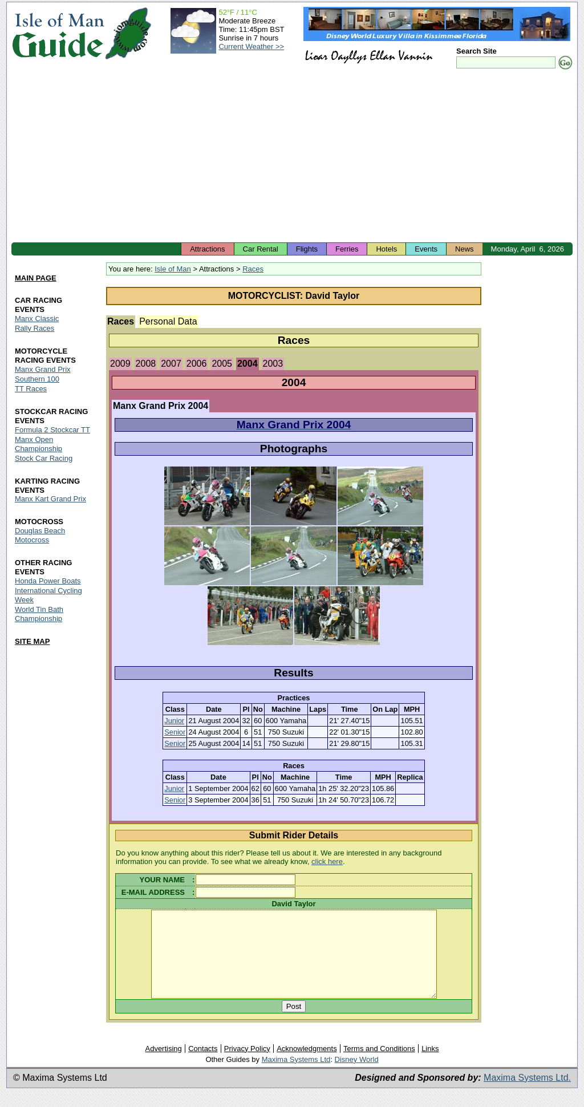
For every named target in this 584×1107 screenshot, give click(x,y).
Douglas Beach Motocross (40, 536)
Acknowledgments (307, 1065)
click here (327, 861)
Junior (174, 720)
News (464, 249)
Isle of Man (173, 269)
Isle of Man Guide (57, 33)
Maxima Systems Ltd (296, 1076)
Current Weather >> (251, 46)
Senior (174, 732)
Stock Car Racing (43, 458)
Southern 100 (37, 379)
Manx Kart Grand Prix (50, 499)
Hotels (386, 249)
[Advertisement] (292, 157)
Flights (307, 249)
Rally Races (34, 328)
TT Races (31, 388)
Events (426, 249)
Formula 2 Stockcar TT (52, 429)
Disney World (357, 1076)
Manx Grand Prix (43, 369)
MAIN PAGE (35, 278)
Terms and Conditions (379, 1065)
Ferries (346, 249)
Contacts (202, 1065)
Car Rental (260, 249)
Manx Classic (37, 318)
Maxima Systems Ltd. (527, 1095)
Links (430, 1065)
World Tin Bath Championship (39, 614)
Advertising (163, 1065)
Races (252, 269)
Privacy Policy (247, 1065)
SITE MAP (32, 641)
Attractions (207, 249)
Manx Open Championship (38, 444)
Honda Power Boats (48, 581)
